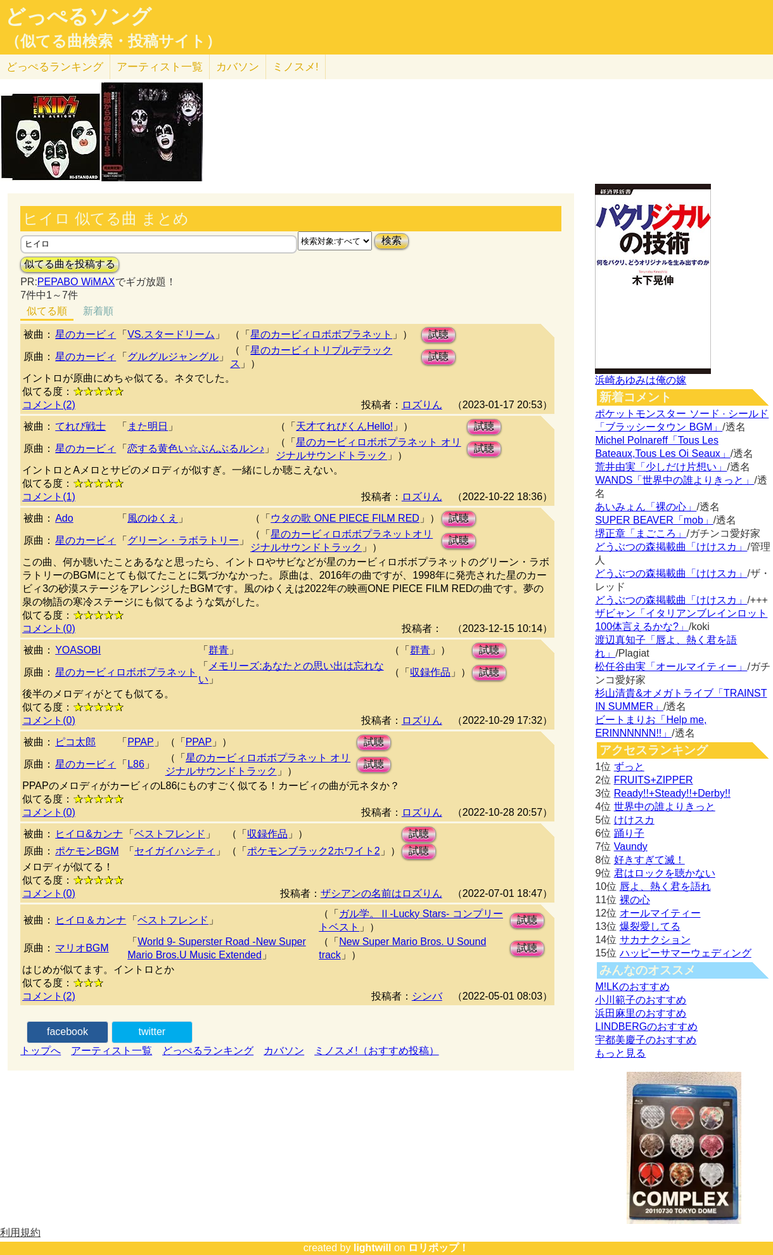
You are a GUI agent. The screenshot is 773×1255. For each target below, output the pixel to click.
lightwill (373, 1247)
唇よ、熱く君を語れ (665, 886)
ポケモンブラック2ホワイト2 (313, 851)
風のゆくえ (152, 518)
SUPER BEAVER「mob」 (654, 520)
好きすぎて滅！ (649, 859)
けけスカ (634, 819)
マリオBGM (81, 948)
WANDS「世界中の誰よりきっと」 (674, 480)
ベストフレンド (169, 833)
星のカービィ (85, 334)
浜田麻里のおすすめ (640, 1013)
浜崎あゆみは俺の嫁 (640, 380)
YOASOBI (78, 650)
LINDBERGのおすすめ (646, 1026)
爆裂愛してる (650, 926)
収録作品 (430, 672)
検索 (391, 240)
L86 (135, 764)
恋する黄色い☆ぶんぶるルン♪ (195, 448)
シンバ (427, 996)
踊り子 (629, 833)
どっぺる (54, 67)
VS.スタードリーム (171, 334)
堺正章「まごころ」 (640, 533)
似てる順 (47, 311)
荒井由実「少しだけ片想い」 (661, 466)
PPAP (140, 742)
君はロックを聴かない (664, 873)
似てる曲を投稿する (69, 264)
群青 (218, 650)
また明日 (147, 426)
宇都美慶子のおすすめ (645, 1039)
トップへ (40, 1050)
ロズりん (422, 404)
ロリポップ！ (438, 1247)
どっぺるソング (78, 16)
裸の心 (635, 899)
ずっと (629, 766)
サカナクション (655, 939)
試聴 (438, 334)
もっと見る (620, 1053)
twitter (152, 1031)
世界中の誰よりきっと (664, 806)
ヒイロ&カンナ (89, 833)
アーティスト (160, 67)
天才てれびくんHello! (344, 426)
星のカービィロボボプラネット (321, 334)
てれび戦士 (80, 426)
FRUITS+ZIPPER (653, 780)
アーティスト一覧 (111, 1050)
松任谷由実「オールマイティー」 (671, 666)
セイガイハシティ (174, 851)
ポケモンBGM (86, 851)
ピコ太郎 (75, 742)
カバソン (237, 67)
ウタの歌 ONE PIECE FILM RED (345, 518)
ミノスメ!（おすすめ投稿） (376, 1050)
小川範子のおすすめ (640, 999)
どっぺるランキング (207, 1050)
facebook (67, 1031)
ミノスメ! (295, 67)
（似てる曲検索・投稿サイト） (113, 41)
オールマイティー (660, 913)
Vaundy (631, 846)
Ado (64, 518)
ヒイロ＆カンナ (90, 920)
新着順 (98, 311)
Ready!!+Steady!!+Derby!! (672, 793)
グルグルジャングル (173, 356)
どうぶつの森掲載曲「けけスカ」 (671, 546)
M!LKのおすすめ (632, 986)
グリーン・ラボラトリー (183, 540)
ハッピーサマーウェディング (685, 953)
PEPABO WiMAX (76, 281)
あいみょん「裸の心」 (645, 506)
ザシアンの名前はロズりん (381, 893)
